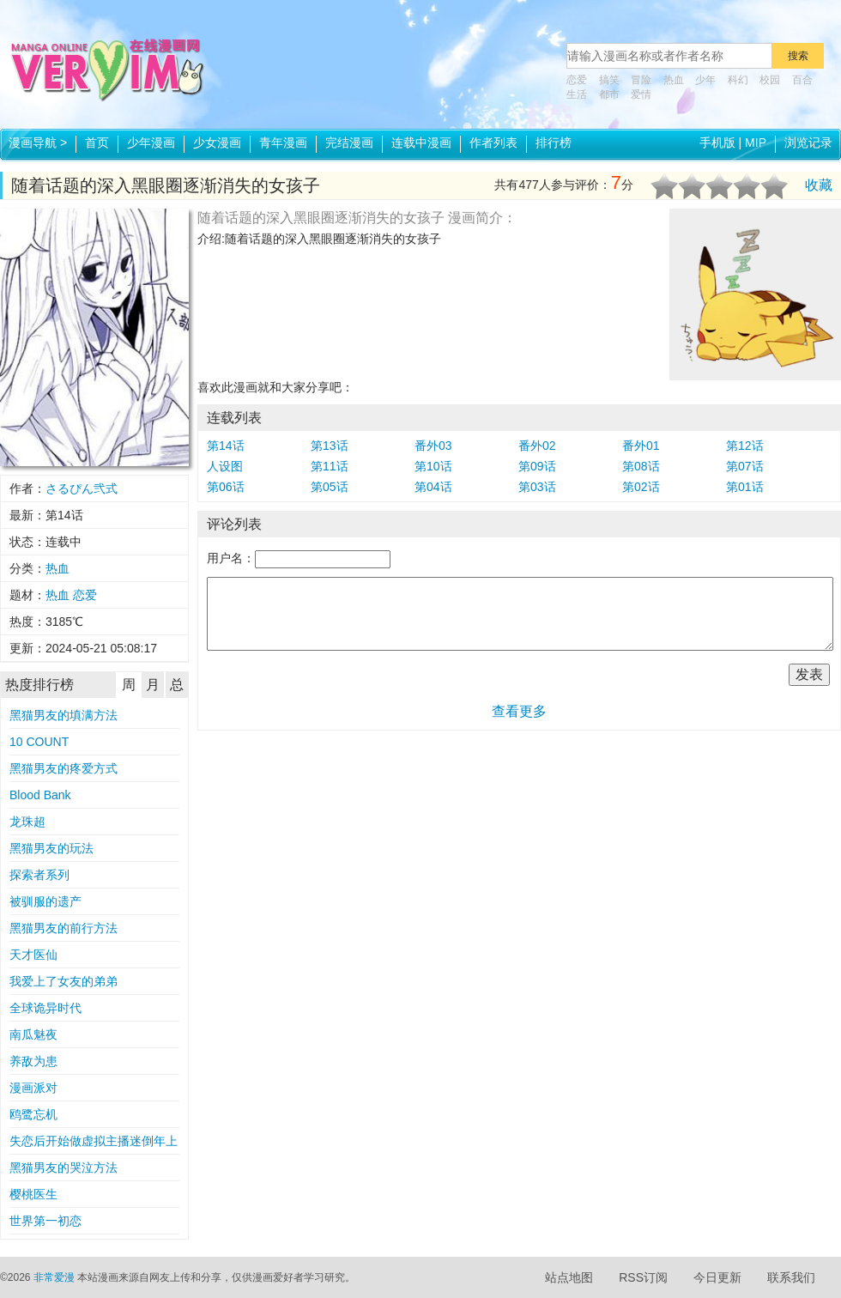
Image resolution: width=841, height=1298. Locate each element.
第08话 (641, 466)
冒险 (641, 80)
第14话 (226, 445)
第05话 (329, 487)
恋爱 (576, 80)
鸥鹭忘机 (33, 1114)
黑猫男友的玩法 (51, 848)
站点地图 (569, 1277)
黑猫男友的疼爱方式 (63, 768)
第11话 (329, 466)
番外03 (433, 445)
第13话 (329, 445)
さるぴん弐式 (81, 488)
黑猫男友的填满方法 (63, 715)
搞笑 (609, 80)
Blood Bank (40, 795)
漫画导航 (38, 142)
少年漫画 (151, 142)
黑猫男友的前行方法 (63, 928)
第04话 (433, 487)
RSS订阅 (643, 1277)
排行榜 (553, 142)
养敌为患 (33, 1061)
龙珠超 (27, 821)
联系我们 (791, 1277)
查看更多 (519, 711)
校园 (769, 80)
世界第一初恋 (45, 1221)
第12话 (745, 445)
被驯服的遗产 (45, 901)
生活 (576, 94)
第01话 (745, 487)
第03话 (537, 487)
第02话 (641, 487)
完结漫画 (349, 142)
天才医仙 (33, 954)
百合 (802, 80)
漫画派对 (33, 1088)
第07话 (745, 466)
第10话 (433, 466)
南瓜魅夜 (33, 1034)
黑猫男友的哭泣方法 (63, 1167)
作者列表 (493, 142)
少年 (705, 80)
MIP (755, 142)
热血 (673, 80)
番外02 (537, 445)
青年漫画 (283, 142)
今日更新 (717, 1277)
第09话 (537, 466)
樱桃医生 (33, 1194)
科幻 (738, 80)
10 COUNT (39, 742)
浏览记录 (808, 142)
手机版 (717, 142)
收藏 (818, 185)
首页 (97, 142)
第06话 (226, 487)
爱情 (641, 94)
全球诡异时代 (45, 1008)
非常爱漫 (54, 1277)
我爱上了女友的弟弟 (63, 981)
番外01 (641, 445)
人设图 (225, 466)
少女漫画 (217, 142)
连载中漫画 (421, 142)
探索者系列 (39, 875)
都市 (609, 94)
